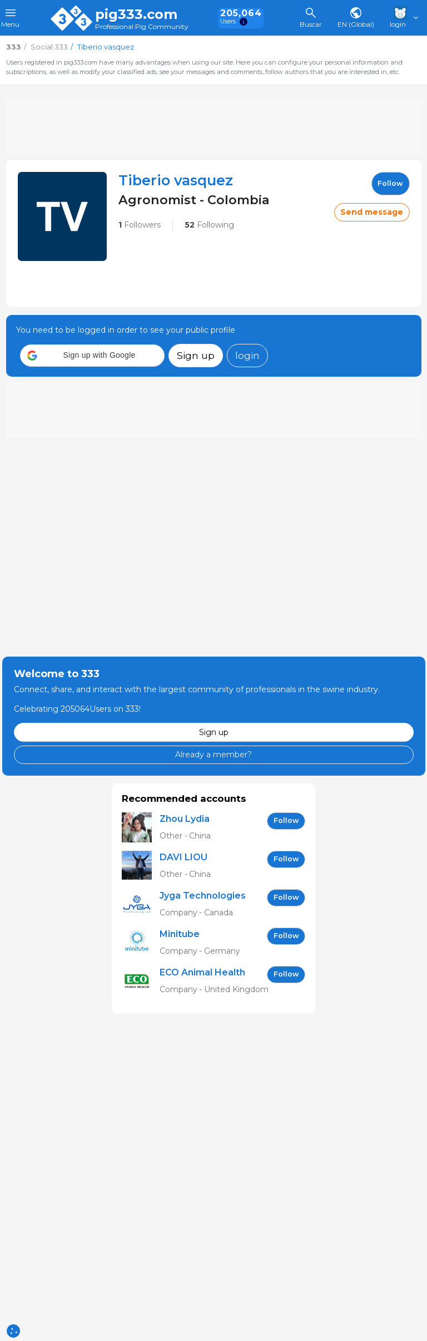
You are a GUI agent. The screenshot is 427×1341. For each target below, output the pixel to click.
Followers (139, 225)
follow (390, 183)
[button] (92, 355)
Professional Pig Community (141, 27)
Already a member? (213, 755)
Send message (371, 212)
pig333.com (136, 14)
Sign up (196, 355)
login (247, 355)
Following (209, 225)
